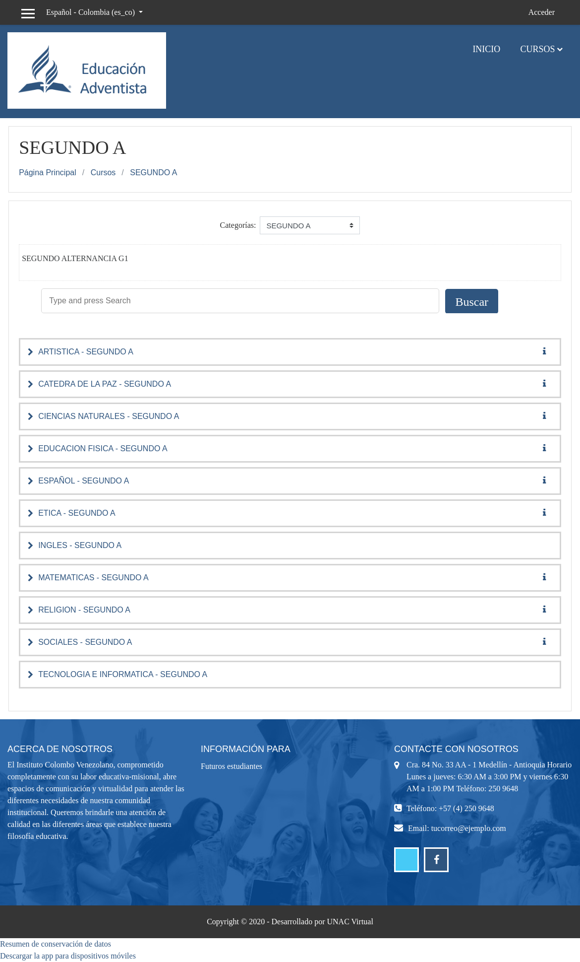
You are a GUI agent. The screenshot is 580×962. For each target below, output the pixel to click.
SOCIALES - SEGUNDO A (85, 642)
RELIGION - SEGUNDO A (84, 610)
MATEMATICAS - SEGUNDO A (93, 577)
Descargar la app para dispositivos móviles (68, 956)
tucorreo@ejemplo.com (468, 828)
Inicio (486, 49)
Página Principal (47, 172)
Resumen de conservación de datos (55, 944)
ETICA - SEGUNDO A (77, 513)
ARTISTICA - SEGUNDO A (85, 351)
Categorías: (238, 225)
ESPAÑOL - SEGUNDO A (83, 481)
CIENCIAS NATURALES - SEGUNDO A (108, 416)
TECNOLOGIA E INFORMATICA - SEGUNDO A (122, 674)
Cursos (537, 49)
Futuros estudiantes (231, 766)
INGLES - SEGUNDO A (79, 545)
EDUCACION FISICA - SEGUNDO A (102, 448)
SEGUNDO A (153, 172)
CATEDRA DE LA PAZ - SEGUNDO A (104, 384)
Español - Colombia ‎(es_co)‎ (91, 12)
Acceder (541, 12)
